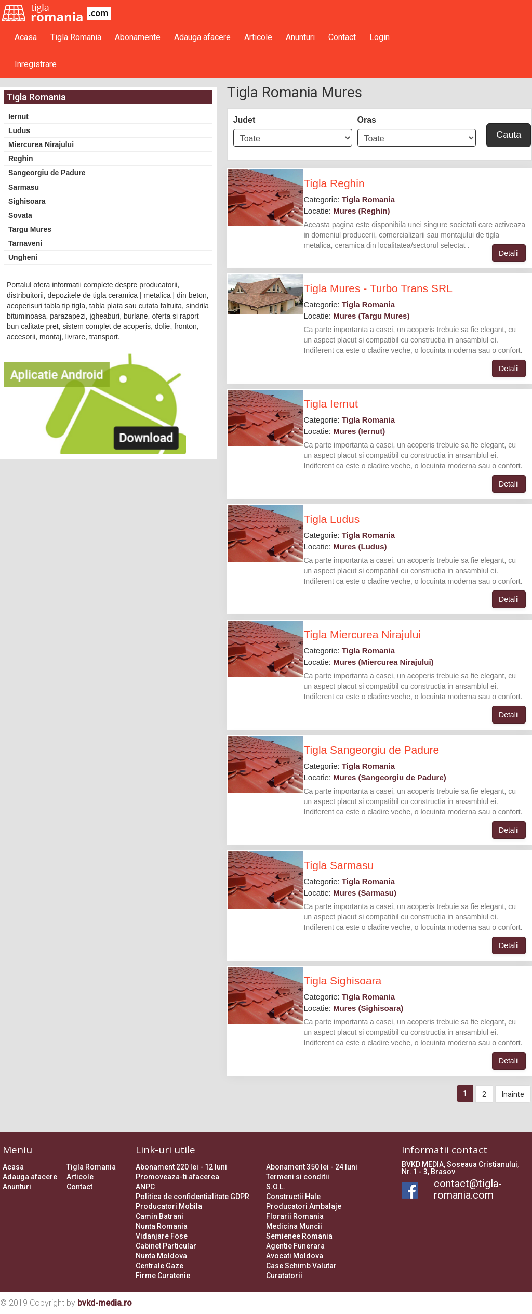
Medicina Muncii (294, 1226)
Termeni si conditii (297, 1176)
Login (379, 37)
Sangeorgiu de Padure (47, 172)
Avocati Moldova (294, 1255)
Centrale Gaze (159, 1265)
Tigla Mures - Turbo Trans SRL (377, 288)
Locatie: (346, 210)
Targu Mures (29, 229)
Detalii (509, 253)
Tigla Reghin (333, 183)
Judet (244, 119)
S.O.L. (275, 1186)
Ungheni (22, 257)
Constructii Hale (293, 1196)
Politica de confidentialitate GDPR (192, 1196)
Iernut (18, 116)
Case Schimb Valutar (301, 1265)
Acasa (26, 37)
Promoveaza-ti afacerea (177, 1176)
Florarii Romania (295, 1216)
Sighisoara (27, 201)
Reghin (20, 158)
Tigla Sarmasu (338, 865)
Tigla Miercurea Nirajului (362, 634)
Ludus (19, 130)
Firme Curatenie (163, 1275)
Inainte (513, 1094)
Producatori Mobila (169, 1206)
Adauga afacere (202, 37)
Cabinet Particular (166, 1246)
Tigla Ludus (331, 519)
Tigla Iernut (330, 404)
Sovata (20, 215)
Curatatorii (284, 1275)
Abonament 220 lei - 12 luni (181, 1167)
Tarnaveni (25, 243)
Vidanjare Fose (162, 1236)
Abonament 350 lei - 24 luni (311, 1167)
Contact (342, 37)
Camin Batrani (159, 1216)
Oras (366, 119)
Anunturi (300, 37)
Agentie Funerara (295, 1246)
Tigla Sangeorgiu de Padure (371, 750)
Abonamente (138, 37)
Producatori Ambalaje (303, 1206)
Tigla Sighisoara (342, 981)
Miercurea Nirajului (41, 144)
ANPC (145, 1186)
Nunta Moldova (161, 1255)
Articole (258, 37)
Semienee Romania (299, 1236)
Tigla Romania (75, 37)
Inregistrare (36, 64)
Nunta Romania (162, 1226)
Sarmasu (23, 187)
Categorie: (349, 199)
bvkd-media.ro (104, 1303)
